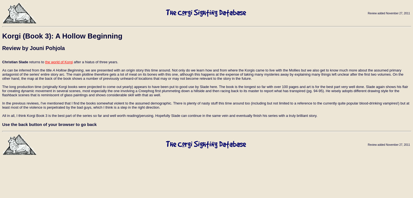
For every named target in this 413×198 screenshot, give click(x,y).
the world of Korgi (59, 62)
